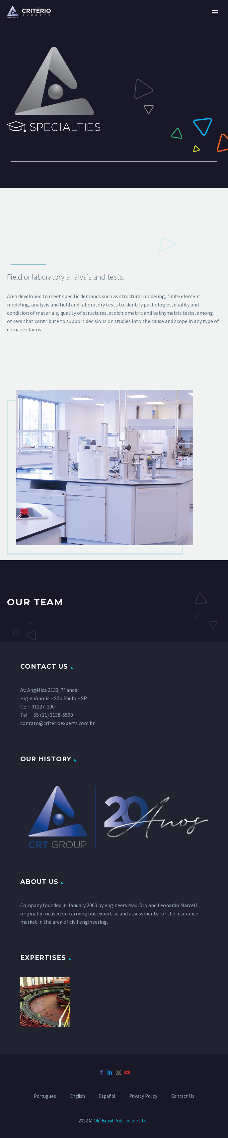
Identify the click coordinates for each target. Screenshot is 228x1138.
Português (45, 1096)
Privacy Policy (143, 1096)
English (77, 1096)
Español (107, 1096)
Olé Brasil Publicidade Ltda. (122, 1120)
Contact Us (182, 1096)
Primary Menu (215, 12)
